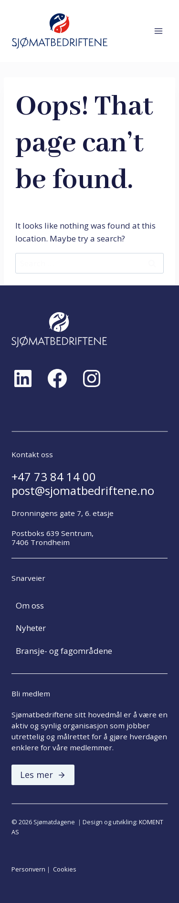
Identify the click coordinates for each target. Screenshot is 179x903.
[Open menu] (158, 30)
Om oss (30, 605)
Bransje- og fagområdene (64, 650)
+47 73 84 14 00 (53, 476)
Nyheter (31, 627)
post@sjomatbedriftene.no (82, 490)
